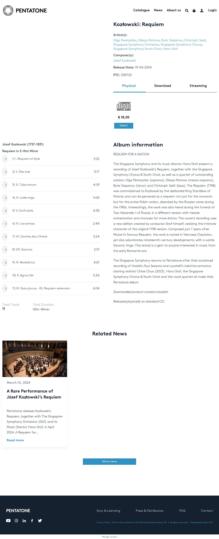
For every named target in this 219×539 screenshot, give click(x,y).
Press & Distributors (149, 510)
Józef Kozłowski (124, 60)
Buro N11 (208, 522)
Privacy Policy (103, 522)
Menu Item (186, 10)
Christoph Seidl (195, 40)
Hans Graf (170, 48)
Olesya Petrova (149, 40)
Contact (207, 510)
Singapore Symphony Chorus (181, 44)
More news (109, 461)
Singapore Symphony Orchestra (136, 44)
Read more (15, 440)
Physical (129, 86)
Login (212, 10)
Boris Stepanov (171, 40)
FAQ (182, 510)
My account (202, 10)
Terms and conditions (122, 522)
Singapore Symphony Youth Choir (137, 48)
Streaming (198, 86)
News (158, 10)
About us (174, 10)
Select (124, 125)
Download (162, 86)
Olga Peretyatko (124, 40)
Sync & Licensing (108, 510)
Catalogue (141, 10)
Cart (194, 10)
